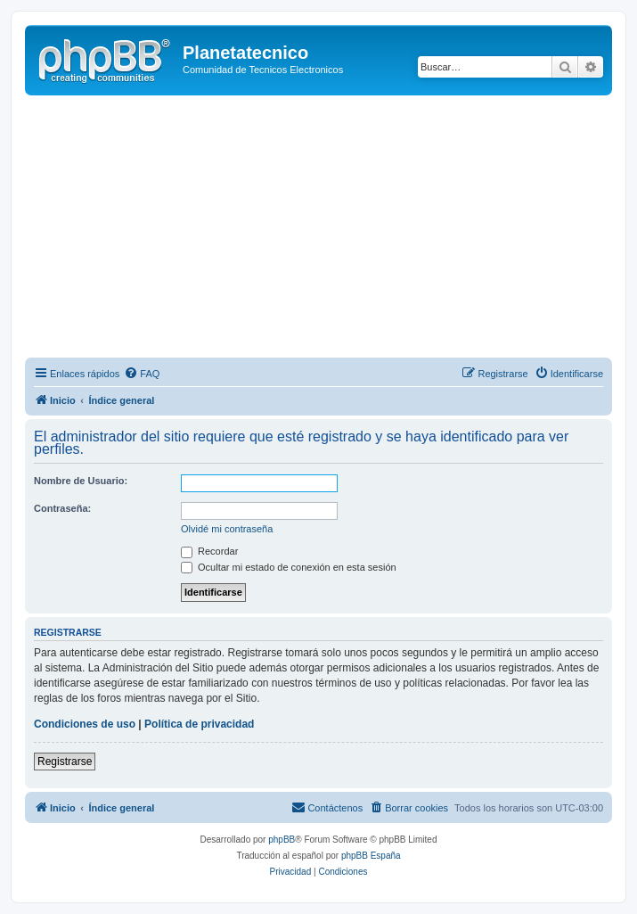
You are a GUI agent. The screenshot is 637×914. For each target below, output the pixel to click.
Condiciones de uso (84, 724)
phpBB (281, 839)
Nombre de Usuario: (80, 480)
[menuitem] (141, 373)
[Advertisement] (331, 229)
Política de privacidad (199, 724)
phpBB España (371, 855)
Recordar (209, 551)
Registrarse (64, 761)
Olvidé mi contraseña (227, 528)
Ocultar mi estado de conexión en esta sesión (288, 567)
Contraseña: (62, 508)
